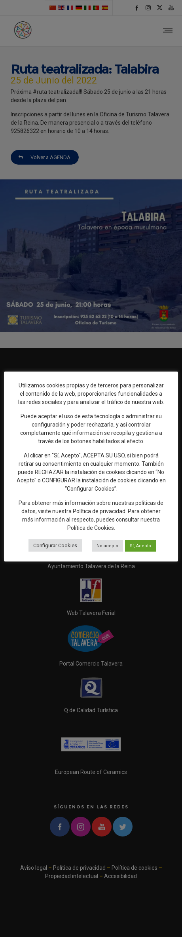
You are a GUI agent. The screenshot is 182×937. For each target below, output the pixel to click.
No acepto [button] (107, 545)
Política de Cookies (90, 528)
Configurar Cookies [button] (55, 545)
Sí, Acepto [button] (140, 545)
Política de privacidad (99, 511)
